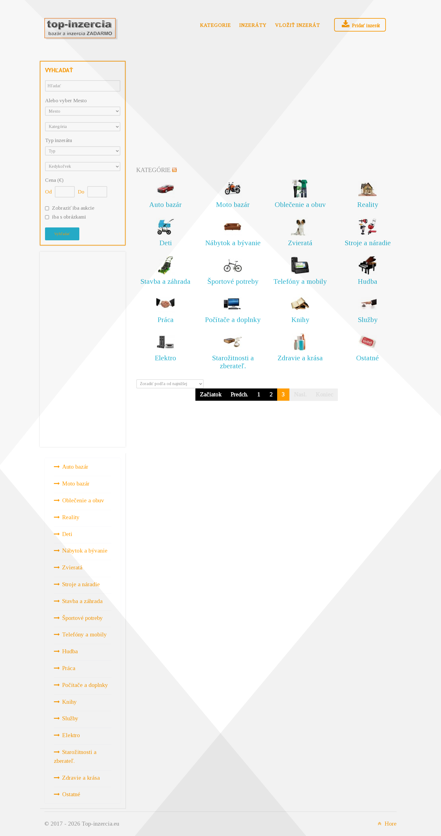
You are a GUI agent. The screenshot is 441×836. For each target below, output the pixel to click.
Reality (71, 517)
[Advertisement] (82, 348)
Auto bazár (75, 466)
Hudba (70, 651)
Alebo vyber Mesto (66, 100)
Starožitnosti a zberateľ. (75, 756)
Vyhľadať (62, 233)
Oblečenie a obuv (83, 500)
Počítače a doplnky (85, 685)
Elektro (71, 735)
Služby (70, 718)
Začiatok (210, 394)
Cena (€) (54, 180)
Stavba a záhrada (82, 601)
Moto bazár (75, 483)
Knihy (69, 702)
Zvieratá (72, 567)
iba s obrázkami (69, 217)
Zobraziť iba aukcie (73, 208)
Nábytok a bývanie (84, 550)
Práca (68, 668)
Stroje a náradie (81, 584)
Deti (67, 534)
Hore (386, 823)
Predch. (239, 394)
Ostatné (71, 794)
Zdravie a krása (81, 777)
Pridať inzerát (360, 24)
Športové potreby (82, 618)
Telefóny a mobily (84, 634)
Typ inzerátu (58, 140)
